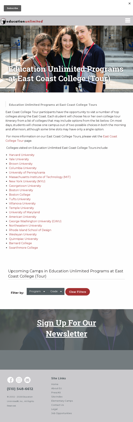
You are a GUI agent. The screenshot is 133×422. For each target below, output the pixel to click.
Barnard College (20, 243)
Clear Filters (77, 291)
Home (54, 384)
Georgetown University (25, 185)
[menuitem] (37, 293)
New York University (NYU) (27, 181)
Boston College (19, 194)
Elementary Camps (62, 400)
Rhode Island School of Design (30, 230)
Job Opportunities (61, 413)
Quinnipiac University (23, 239)
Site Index (57, 396)
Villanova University (22, 203)
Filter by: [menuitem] (17, 292)
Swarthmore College (23, 247)
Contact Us (57, 405)
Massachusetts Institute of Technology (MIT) (40, 177)
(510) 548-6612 (20, 389)
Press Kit (56, 392)
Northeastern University (25, 225)
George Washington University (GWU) (35, 221)
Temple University (21, 208)
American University (22, 216)
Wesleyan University (23, 234)
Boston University (21, 190)
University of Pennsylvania (27, 172)
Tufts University (20, 199)
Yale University (19, 159)
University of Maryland (24, 212)
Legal (54, 409)
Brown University (21, 163)
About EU (56, 388)
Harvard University (21, 155)
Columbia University (23, 168)
